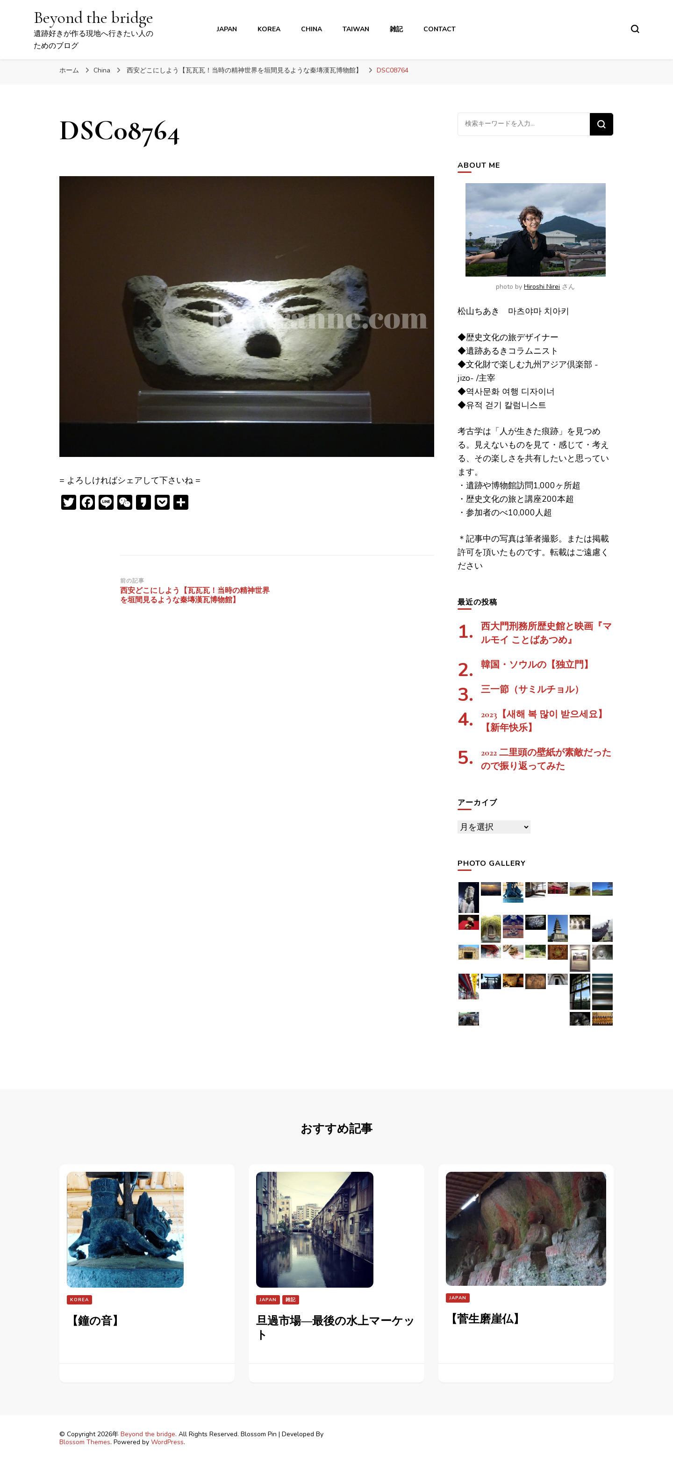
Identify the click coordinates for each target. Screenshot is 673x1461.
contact (439, 29)
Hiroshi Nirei (542, 286)
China (311, 29)
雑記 (396, 29)
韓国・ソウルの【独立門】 (537, 664)
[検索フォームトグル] (635, 29)
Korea (269, 29)
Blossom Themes (84, 1442)
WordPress (167, 1442)
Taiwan (356, 29)
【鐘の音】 (95, 1321)
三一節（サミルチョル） (532, 689)
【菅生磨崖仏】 (485, 1319)
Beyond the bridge (93, 17)
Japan (227, 29)
